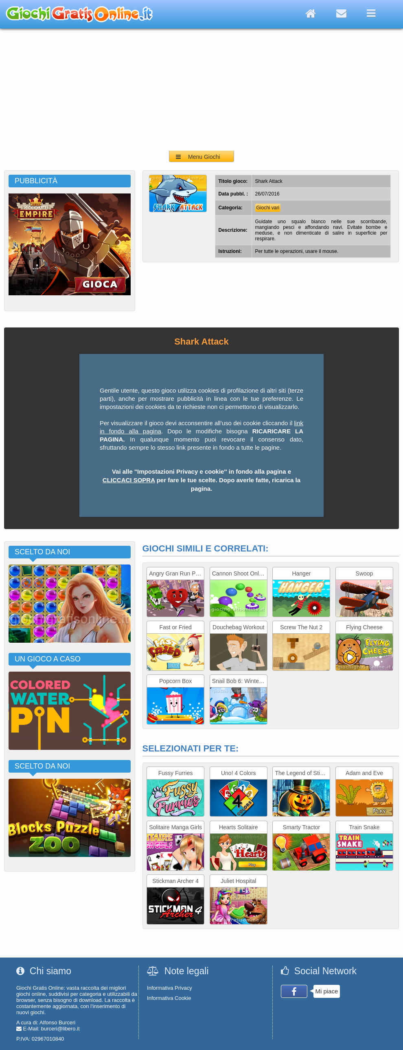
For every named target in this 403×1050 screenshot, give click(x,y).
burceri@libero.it (60, 1029)
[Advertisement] (201, 90)
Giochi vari (268, 208)
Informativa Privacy (169, 988)
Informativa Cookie (169, 998)
